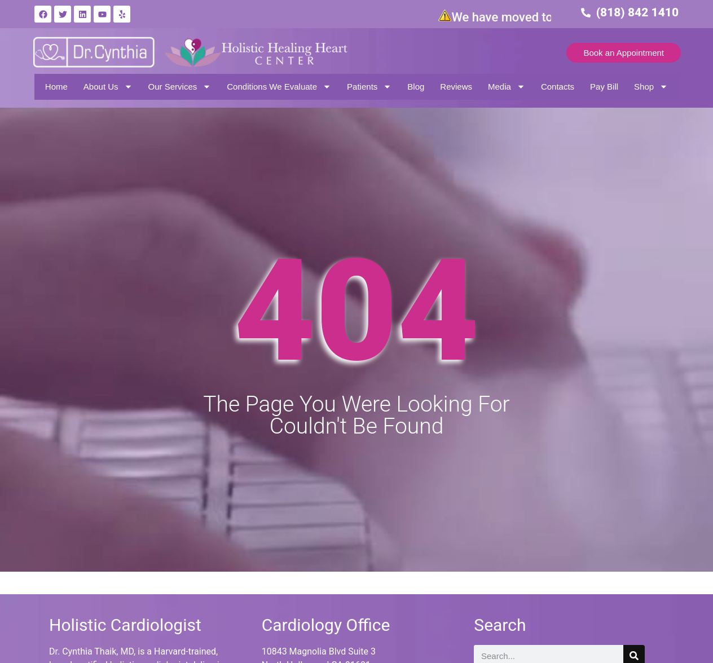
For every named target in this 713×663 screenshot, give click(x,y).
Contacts (557, 86)
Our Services (180, 86)
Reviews (456, 86)
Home (56, 86)
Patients (369, 86)
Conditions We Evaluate (279, 86)
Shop (651, 86)
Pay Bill (604, 86)
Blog (415, 86)
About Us (108, 86)
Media (506, 86)
